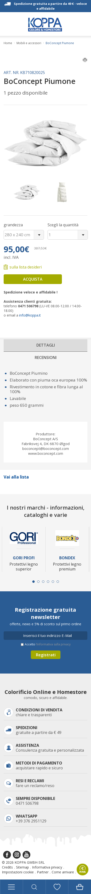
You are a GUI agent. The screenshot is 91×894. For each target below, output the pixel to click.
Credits (7, 867)
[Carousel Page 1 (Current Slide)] (33, 581)
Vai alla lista (16, 477)
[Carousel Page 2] (38, 581)
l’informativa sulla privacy (53, 644)
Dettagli (45, 345)
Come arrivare (63, 872)
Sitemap (22, 867)
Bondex (67, 558)
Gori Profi (24, 558)
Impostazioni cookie (18, 872)
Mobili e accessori (29, 43)
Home (8, 43)
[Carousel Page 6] (58, 581)
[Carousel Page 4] (48, 581)
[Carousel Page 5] (53, 581)
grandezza (13, 225)
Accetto (48, 644)
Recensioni (46, 357)
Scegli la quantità (63, 225)
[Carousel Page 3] (43, 581)
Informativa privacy (47, 867)
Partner (43, 872)
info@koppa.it (30, 315)
